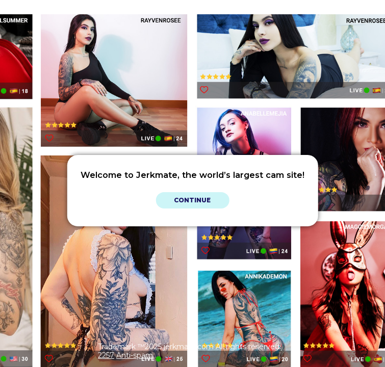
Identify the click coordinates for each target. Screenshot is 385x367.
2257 (106, 355)
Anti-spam (134, 355)
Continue (192, 200)
